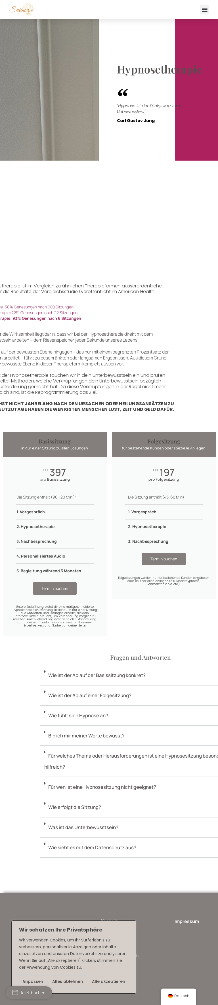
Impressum (187, 921)
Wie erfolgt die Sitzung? (177, 807)
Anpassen (32, 981)
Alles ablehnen (67, 981)
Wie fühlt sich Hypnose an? (181, 715)
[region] (73, 957)
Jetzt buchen (28, 993)
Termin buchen (54, 588)
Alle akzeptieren (108, 981)
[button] (204, 9)
